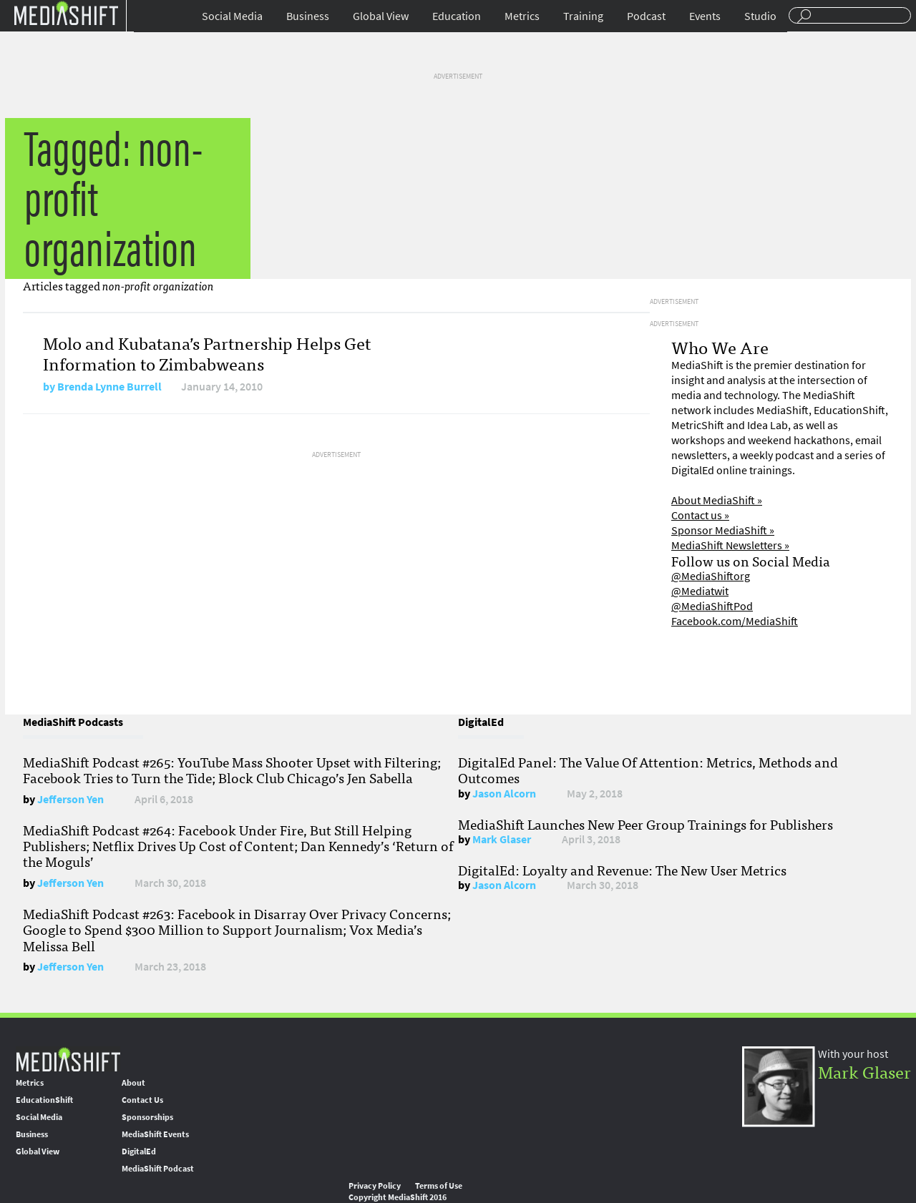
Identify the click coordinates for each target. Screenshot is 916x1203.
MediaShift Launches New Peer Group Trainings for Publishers (645, 824)
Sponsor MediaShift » (722, 530)
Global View (381, 16)
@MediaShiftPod (712, 606)
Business (307, 16)
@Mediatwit (700, 591)
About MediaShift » (716, 500)
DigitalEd (139, 1151)
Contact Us (142, 1100)
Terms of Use (438, 1186)
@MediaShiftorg (710, 576)
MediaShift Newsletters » (730, 545)
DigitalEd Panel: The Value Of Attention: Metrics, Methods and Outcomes (648, 769)
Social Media (232, 16)
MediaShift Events (155, 1134)
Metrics (522, 16)
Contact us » (700, 515)
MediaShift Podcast (158, 1168)
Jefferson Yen (70, 799)
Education (456, 16)
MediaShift (68, 1058)
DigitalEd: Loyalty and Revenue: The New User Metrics (622, 869)
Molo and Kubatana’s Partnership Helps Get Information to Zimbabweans (207, 352)
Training (583, 16)
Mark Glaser (501, 839)
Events (705, 16)
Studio (760, 16)
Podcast (646, 16)
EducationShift (44, 1100)
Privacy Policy (375, 1186)
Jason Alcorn (504, 793)
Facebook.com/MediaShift (734, 621)
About (133, 1083)
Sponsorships (147, 1117)
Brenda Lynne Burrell (109, 386)
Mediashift (66, 12)
